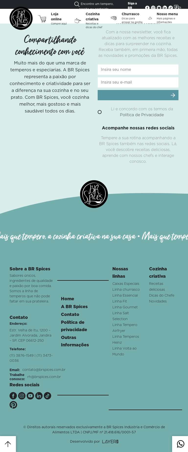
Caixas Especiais (125, 284)
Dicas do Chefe (161, 295)
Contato (70, 315)
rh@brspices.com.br (44, 377)
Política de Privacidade (142, 115)
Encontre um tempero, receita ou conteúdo (94, 6)
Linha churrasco (126, 289)
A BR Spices (74, 307)
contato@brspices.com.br (44, 370)
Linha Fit (119, 301)
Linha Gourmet (125, 307)
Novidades (158, 301)
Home (67, 299)
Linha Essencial (125, 295)
